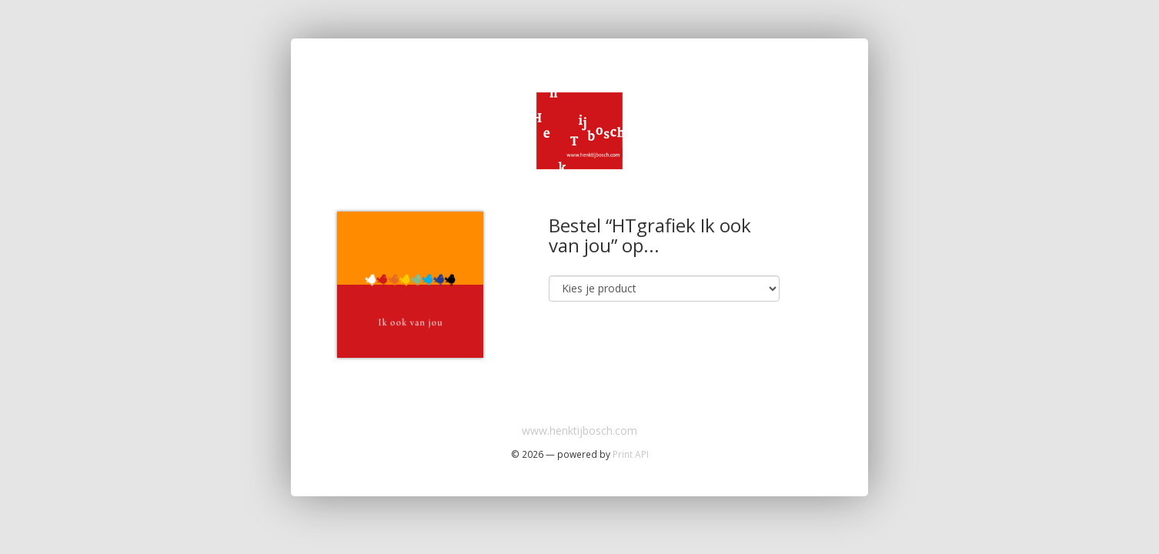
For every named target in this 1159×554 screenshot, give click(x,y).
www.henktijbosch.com (579, 430)
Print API (631, 454)
